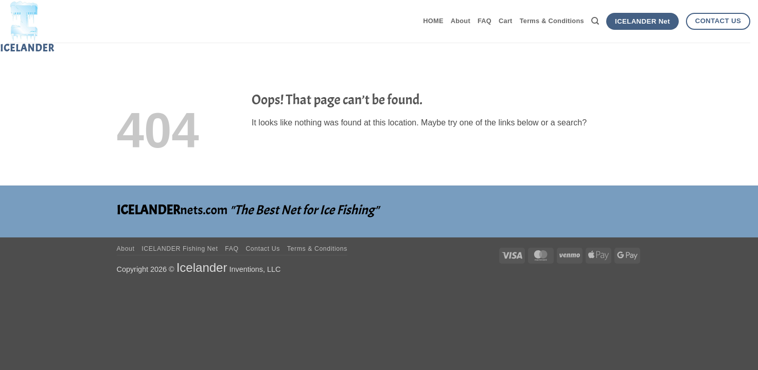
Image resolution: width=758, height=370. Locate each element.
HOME (433, 21)
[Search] (595, 21)
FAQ (484, 21)
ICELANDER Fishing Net (180, 248)
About (460, 21)
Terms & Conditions (552, 21)
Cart (506, 21)
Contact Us (262, 248)
